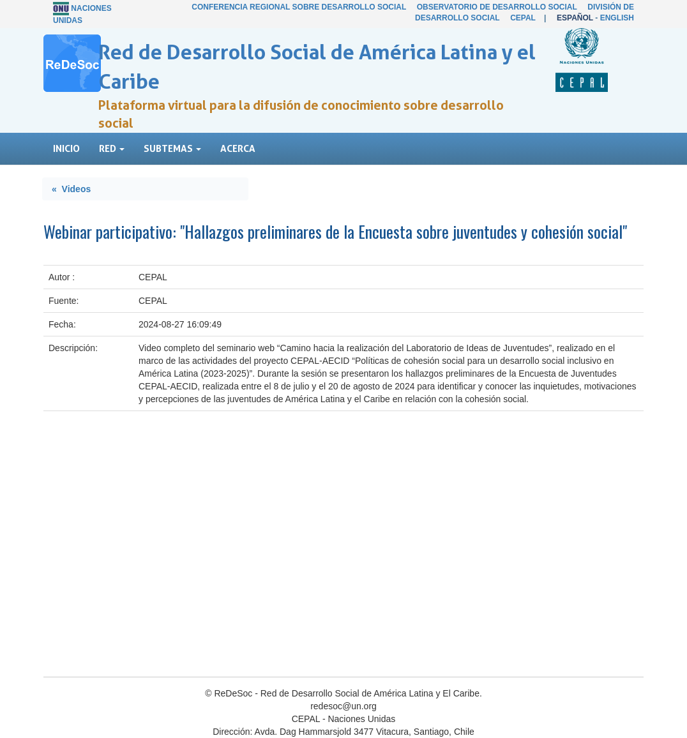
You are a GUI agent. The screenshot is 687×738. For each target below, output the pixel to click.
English (617, 17)
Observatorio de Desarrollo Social (497, 7)
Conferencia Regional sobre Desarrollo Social (299, 7)
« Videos (71, 189)
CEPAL (523, 17)
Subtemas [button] (172, 148)
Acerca (237, 148)
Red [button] (112, 148)
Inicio (66, 148)
